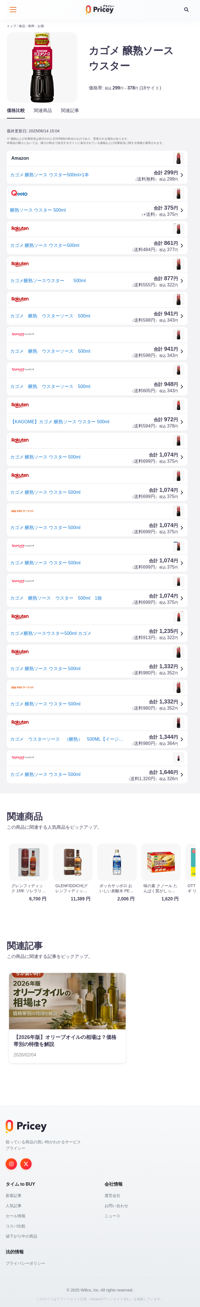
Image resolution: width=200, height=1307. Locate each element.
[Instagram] (11, 1162)
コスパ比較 (15, 1224)
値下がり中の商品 (21, 1235)
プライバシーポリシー (25, 1262)
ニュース (112, 1214)
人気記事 (13, 1204)
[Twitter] (26, 1162)
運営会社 (112, 1194)
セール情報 (15, 1214)
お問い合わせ (116, 1204)
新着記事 (13, 1194)
